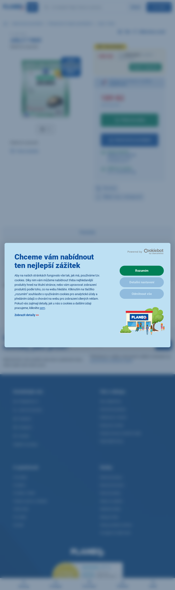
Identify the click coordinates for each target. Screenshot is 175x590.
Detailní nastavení (141, 282)
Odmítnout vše (142, 294)
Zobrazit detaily (27, 315)
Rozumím (141, 271)
